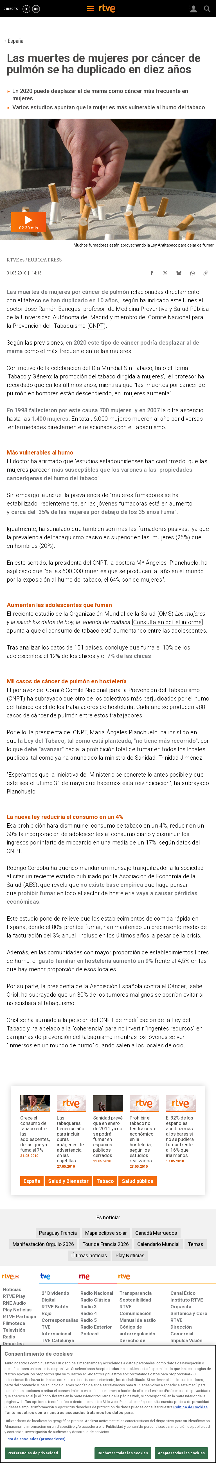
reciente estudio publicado (68, 876)
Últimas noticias (89, 1255)
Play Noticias (130, 1255)
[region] (108, 1404)
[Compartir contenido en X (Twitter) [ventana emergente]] (165, 271)
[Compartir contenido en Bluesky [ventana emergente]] (179, 271)
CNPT (96, 325)
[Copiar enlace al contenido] (206, 271)
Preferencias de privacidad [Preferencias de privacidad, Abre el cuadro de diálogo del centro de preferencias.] (33, 1453)
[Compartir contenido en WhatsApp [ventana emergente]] (192, 271)
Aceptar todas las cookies (181, 1453)
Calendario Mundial (158, 1244)
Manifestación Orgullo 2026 (43, 1244)
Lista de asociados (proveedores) (35, 1439)
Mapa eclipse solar (106, 1233)
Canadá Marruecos (156, 1233)
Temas (195, 1244)
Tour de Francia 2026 (105, 1244)
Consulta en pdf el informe (167, 622)
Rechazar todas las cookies (123, 1453)
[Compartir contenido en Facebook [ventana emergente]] (152, 271)
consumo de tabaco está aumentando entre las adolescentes (127, 630)
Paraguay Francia (58, 1233)
